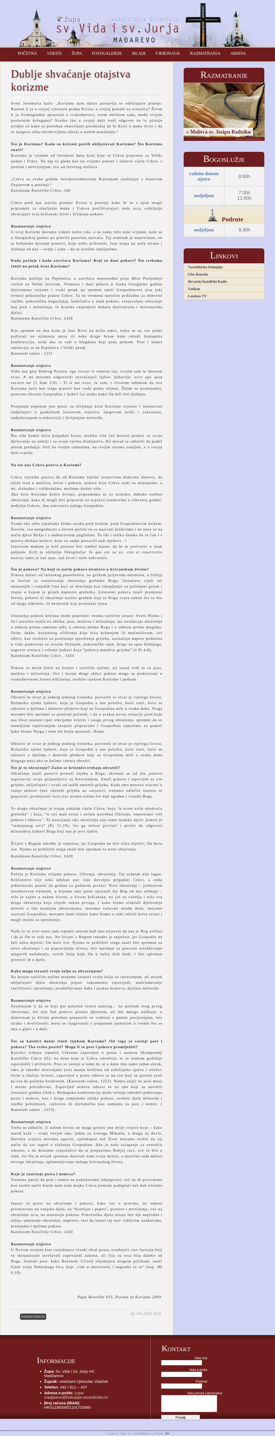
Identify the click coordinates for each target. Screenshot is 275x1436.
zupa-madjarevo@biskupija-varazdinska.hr (76, 1395)
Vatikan (194, 289)
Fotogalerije (107, 53)
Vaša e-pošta (198, 1370)
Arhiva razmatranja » (249, 139)
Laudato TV (197, 296)
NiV (167, 1433)
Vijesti (54, 53)
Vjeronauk (167, 53)
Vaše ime (201, 1358)
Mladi (138, 53)
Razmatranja (205, 53)
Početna (27, 53)
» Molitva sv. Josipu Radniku (218, 132)
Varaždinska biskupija (205, 267)
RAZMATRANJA (33, 1316)
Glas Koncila (198, 274)
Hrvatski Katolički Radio (207, 282)
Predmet (201, 1381)
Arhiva (238, 53)
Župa (77, 53)
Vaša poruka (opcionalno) (204, 1393)
